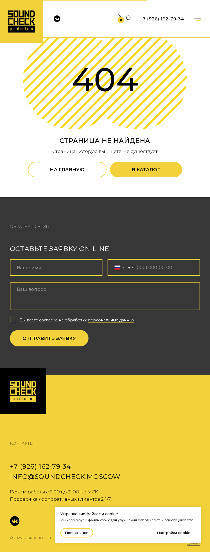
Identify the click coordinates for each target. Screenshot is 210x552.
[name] (56, 267)
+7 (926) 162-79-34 (162, 18)
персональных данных (111, 320)
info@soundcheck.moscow (65, 476)
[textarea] (105, 296)
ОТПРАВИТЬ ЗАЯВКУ (49, 338)
